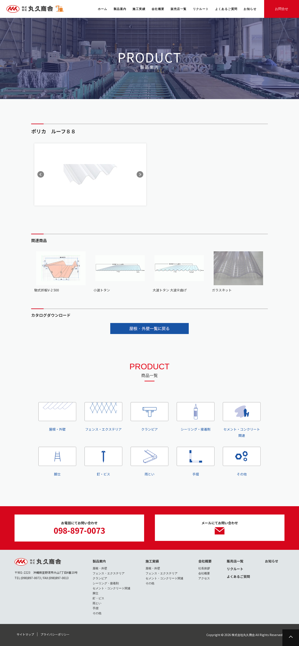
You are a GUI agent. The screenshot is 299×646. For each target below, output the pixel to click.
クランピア (149, 417)
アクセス (204, 578)
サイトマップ (25, 634)
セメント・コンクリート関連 (242, 420)
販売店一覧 (235, 561)
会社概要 (205, 561)
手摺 (195, 461)
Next (140, 174)
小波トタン (101, 289)
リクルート (235, 568)
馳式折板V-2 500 (46, 289)
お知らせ (271, 561)
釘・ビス (103, 461)
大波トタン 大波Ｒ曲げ (170, 289)
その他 (242, 461)
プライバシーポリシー (55, 634)
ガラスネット (222, 289)
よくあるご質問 (238, 576)
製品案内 (99, 561)
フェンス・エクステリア (103, 417)
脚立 (57, 461)
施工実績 (152, 561)
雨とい (149, 461)
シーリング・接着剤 (195, 417)
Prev (40, 174)
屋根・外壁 (57, 417)
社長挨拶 (204, 568)
